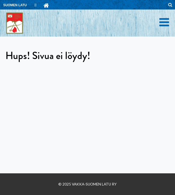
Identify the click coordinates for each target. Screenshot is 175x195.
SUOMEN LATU (15, 5)
